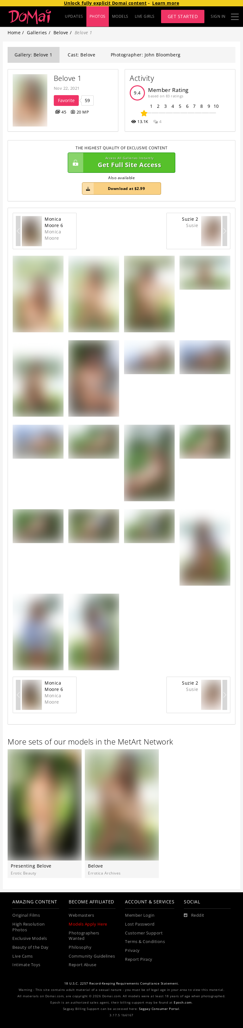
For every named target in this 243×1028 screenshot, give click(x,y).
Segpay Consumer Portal (159, 1009)
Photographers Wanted (84, 935)
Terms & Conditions (145, 941)
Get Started (183, 16)
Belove (60, 32)
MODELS (120, 16)
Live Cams (22, 956)
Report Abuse (82, 964)
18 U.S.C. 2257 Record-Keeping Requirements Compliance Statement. (121, 983)
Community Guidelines (92, 956)
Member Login (139, 915)
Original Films (26, 915)
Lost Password (140, 924)
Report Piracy (139, 959)
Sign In (218, 16)
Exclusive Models (29, 938)
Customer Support (144, 933)
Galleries (37, 32)
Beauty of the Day (30, 947)
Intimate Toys (26, 964)
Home (14, 32)
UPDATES (74, 16)
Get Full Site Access (120, 162)
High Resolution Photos (28, 927)
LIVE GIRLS (145, 16)
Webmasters (81, 915)
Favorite (66, 100)
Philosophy (80, 947)
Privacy (132, 950)
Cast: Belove (81, 55)
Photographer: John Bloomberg (146, 55)
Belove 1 (68, 78)
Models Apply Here (88, 924)
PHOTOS (98, 16)
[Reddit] (194, 915)
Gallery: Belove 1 (34, 55)
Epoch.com (183, 1002)
